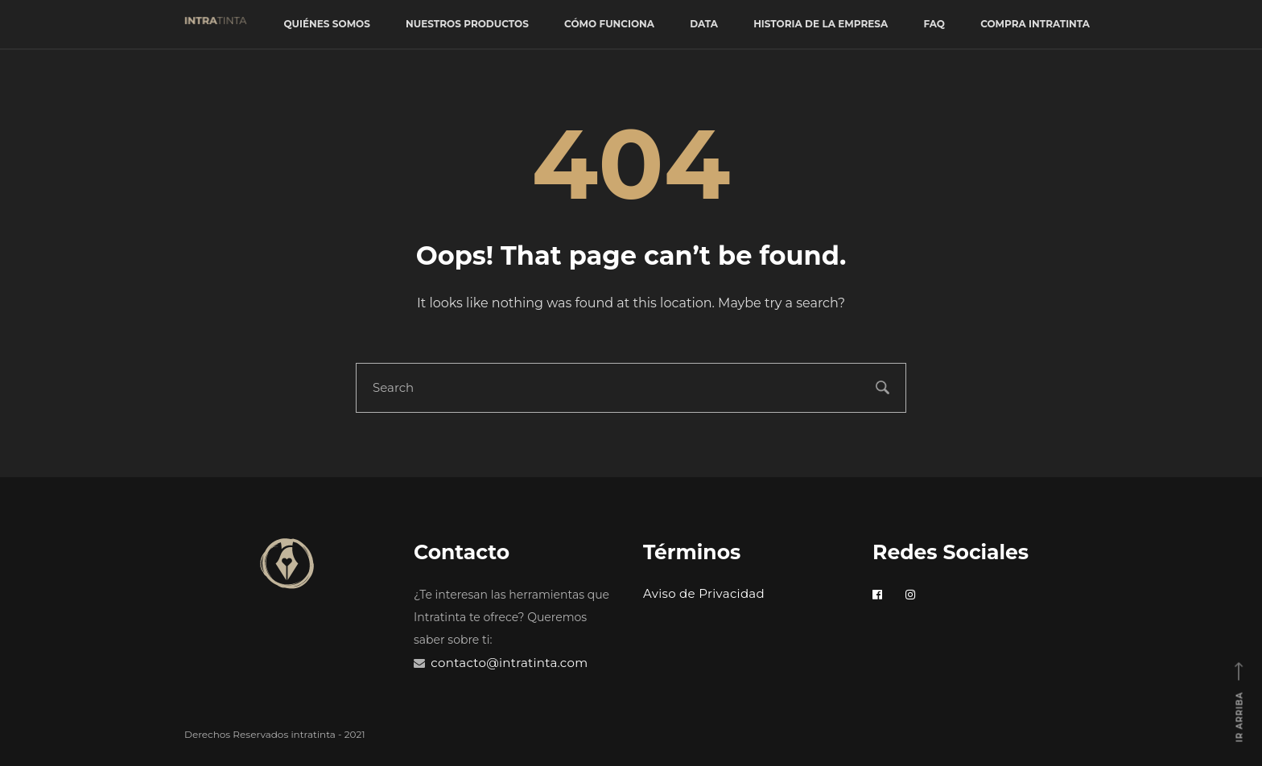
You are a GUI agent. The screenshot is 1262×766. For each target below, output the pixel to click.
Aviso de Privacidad (704, 593)
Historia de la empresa (820, 24)
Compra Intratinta (1035, 24)
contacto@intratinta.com (509, 662)
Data (704, 24)
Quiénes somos (326, 24)
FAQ (934, 24)
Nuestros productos (467, 24)
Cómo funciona (609, 24)
